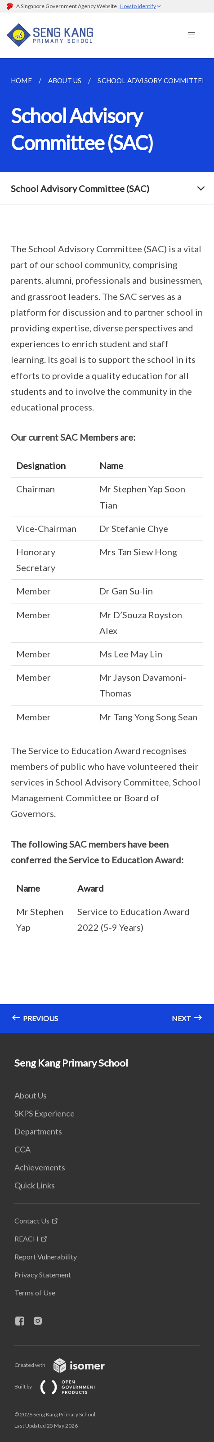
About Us (30, 1095)
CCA (22, 1149)
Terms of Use (34, 1292)
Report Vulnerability (45, 1256)
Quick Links (34, 1185)
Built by (62, 1386)
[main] (107, 545)
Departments (38, 1131)
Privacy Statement (42, 1274)
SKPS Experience (44, 1113)
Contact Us (31, 1220)
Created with (66, 1365)
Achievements (39, 1167)
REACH (26, 1238)
